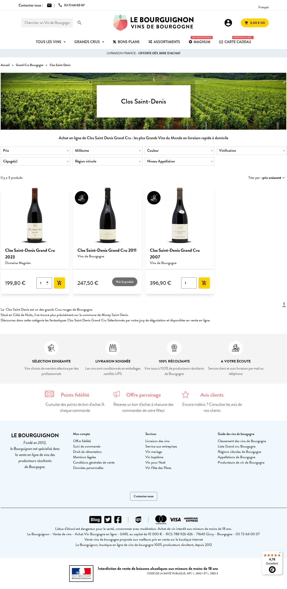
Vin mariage (153, 451)
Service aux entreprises (161, 446)
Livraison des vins (157, 441)
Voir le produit (125, 281)
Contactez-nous (143, 496)
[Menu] (280, 553)
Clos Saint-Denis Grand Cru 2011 (107, 250)
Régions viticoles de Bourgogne (239, 451)
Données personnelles (88, 467)
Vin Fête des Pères (158, 467)
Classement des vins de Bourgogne (242, 441)
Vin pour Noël (155, 462)
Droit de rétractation (87, 451)
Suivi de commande (86, 446)
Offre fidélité (82, 441)
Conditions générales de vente (94, 462)
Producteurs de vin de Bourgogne (241, 462)
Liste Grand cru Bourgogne (237, 446)
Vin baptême (154, 457)
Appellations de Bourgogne (236, 457)
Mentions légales (84, 457)
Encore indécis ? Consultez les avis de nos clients (212, 407)
